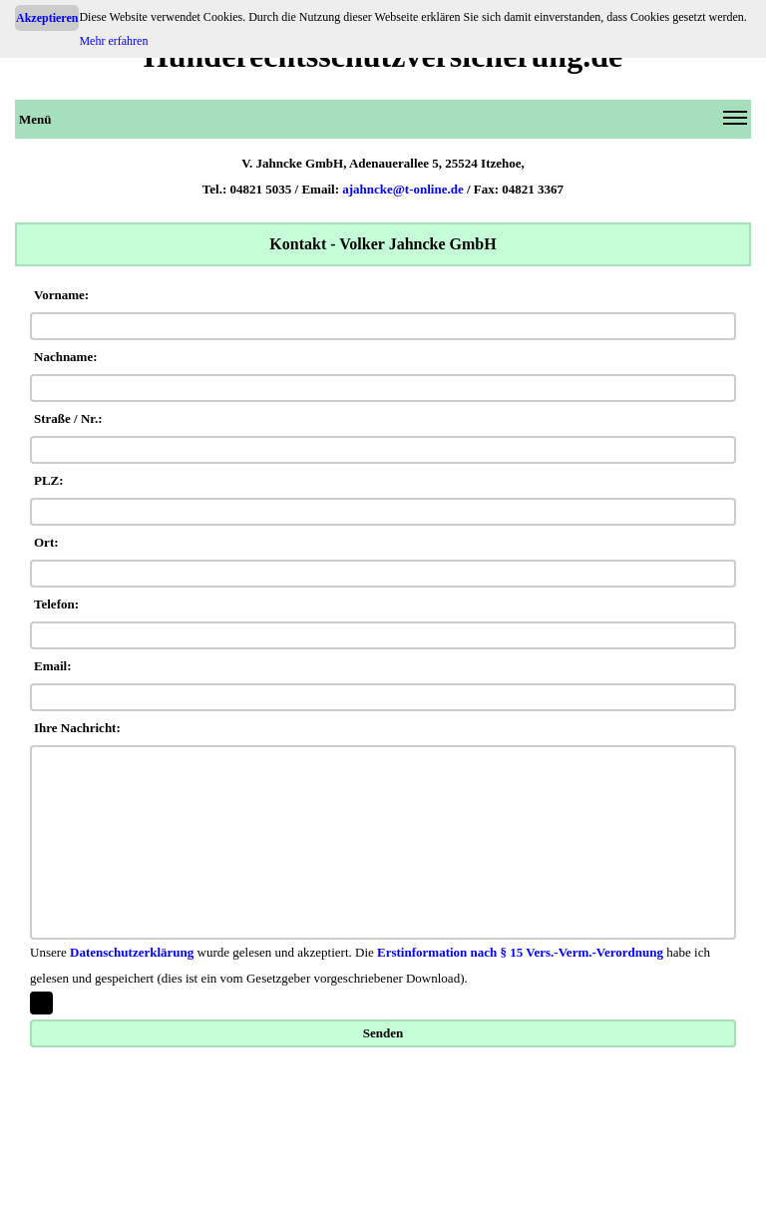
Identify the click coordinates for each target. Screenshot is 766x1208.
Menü (383, 123)
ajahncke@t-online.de (403, 189)
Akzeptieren (47, 18)
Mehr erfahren (113, 41)
